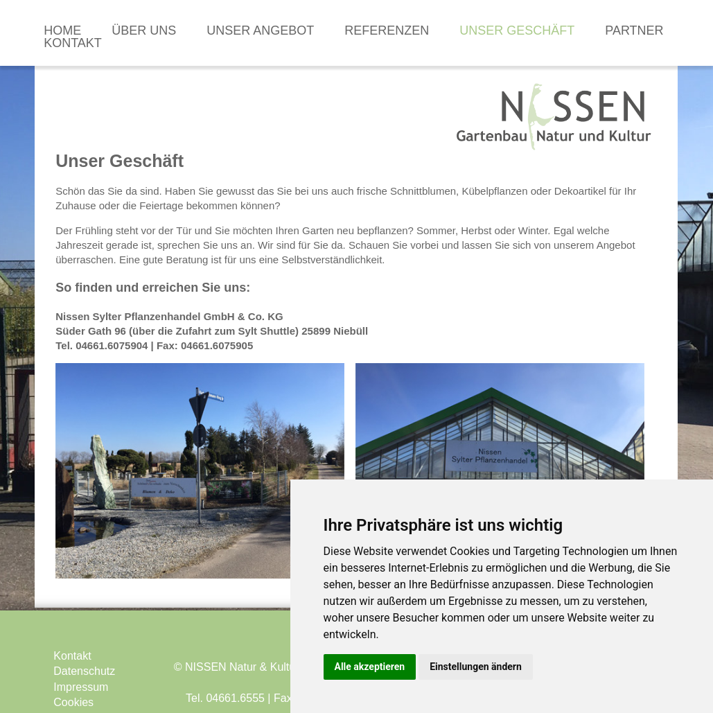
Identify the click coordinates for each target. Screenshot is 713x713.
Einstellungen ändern (476, 666)
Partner (634, 30)
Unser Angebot (260, 30)
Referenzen (386, 30)
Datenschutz (84, 671)
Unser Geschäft (516, 30)
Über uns (144, 30)
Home (62, 30)
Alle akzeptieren (370, 666)
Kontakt (73, 43)
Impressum (80, 687)
